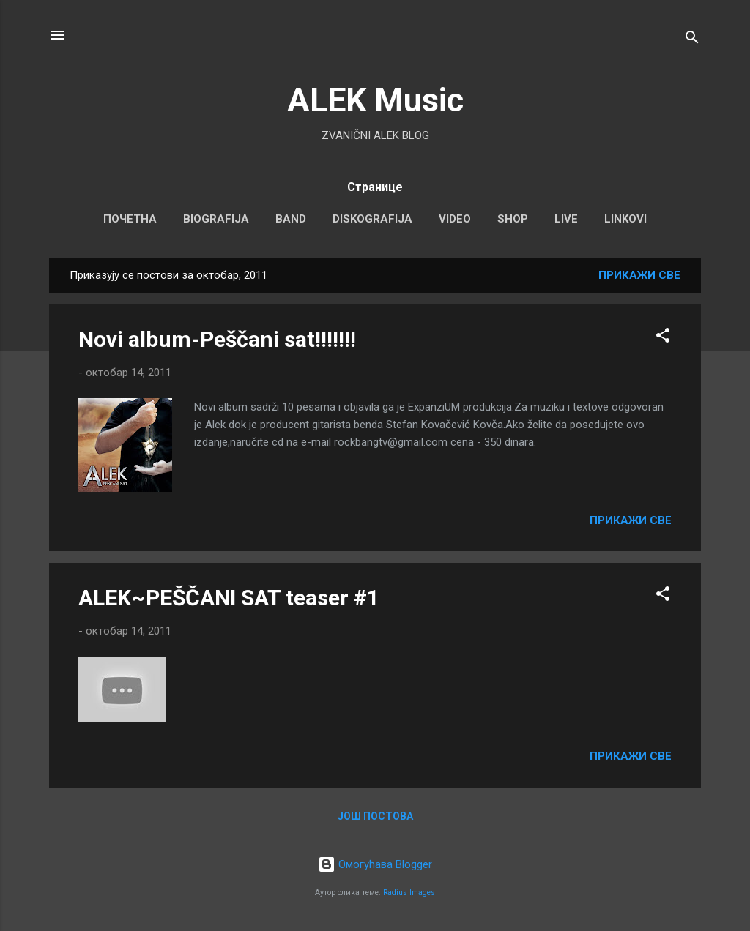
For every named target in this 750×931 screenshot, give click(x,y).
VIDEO (455, 218)
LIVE (566, 218)
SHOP (512, 218)
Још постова (375, 816)
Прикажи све (639, 275)
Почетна (130, 218)
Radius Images (409, 892)
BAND (290, 218)
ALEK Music (375, 100)
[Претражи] (692, 40)
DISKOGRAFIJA (372, 218)
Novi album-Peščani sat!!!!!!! (217, 339)
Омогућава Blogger (375, 864)
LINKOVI (625, 218)
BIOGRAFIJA (216, 218)
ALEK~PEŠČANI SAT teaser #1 (228, 597)
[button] (663, 337)
